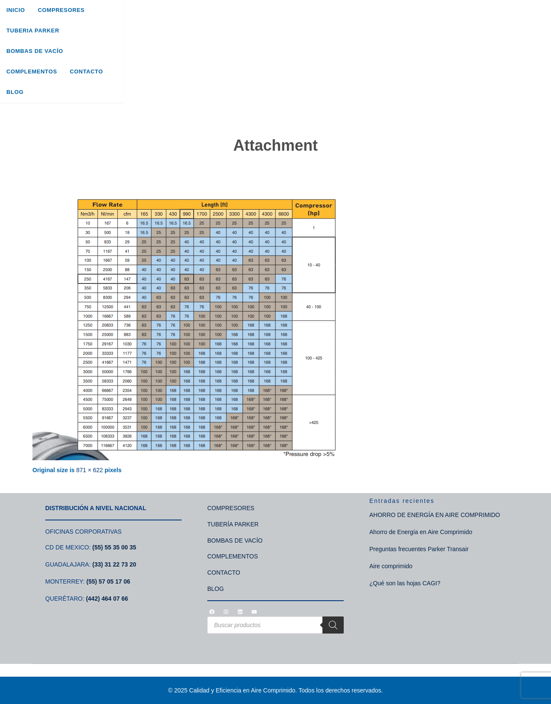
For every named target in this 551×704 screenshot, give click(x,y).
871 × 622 (89, 470)
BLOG (215, 588)
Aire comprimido (390, 566)
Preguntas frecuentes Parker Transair (419, 549)
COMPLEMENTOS (232, 556)
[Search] (511, 35)
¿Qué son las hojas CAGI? (405, 583)
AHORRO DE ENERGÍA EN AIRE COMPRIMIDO (434, 514)
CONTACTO (223, 572)
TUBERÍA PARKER (232, 524)
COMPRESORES (230, 508)
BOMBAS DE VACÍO (235, 540)
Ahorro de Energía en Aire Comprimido (420, 532)
